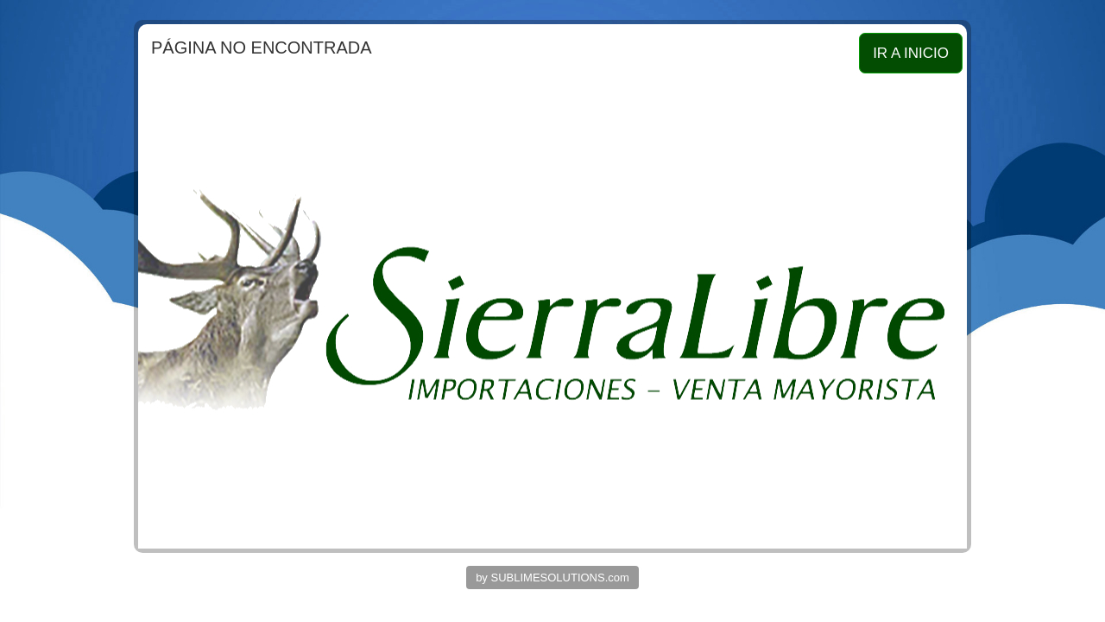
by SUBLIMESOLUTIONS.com (552, 577)
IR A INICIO (911, 53)
